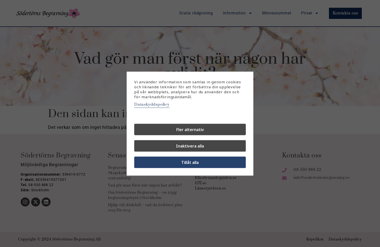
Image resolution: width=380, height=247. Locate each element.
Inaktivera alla (190, 145)
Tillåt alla (190, 162)
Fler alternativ (190, 129)
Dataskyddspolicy (152, 104)
